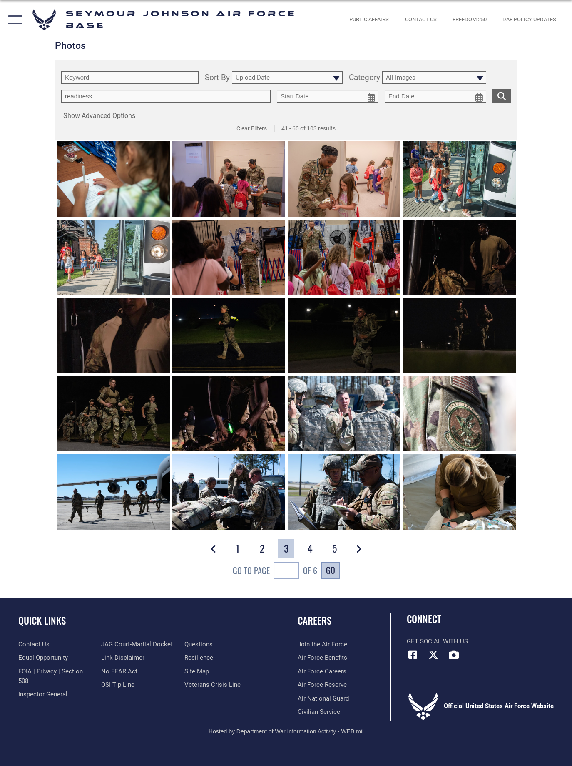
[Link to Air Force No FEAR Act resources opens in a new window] (119, 671)
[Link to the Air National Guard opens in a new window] (323, 698)
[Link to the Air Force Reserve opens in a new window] (322, 684)
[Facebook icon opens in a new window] (413, 654)
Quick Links (42, 620)
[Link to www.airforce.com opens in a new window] (322, 644)
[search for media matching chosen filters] (501, 95)
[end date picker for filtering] (435, 96)
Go (330, 570)
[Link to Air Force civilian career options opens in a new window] (319, 712)
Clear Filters (251, 128)
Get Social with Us (437, 641)
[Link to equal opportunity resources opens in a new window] (43, 657)
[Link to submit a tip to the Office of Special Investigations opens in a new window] (117, 684)
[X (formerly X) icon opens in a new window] (433, 654)
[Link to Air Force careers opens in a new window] (322, 671)
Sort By (217, 77)
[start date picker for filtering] (327, 96)
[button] (13, 20)
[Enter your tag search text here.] (166, 96)
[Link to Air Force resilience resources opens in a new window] (198, 657)
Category (364, 77)
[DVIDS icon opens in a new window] (454, 654)
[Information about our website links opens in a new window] (122, 657)
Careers (314, 620)
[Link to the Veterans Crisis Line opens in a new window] (212, 684)
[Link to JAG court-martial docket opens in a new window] (137, 644)
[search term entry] (130, 77)
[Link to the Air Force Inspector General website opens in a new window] (42, 694)
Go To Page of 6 (275, 571)
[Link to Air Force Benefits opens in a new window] (322, 657)
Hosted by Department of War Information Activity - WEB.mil (286, 731)
